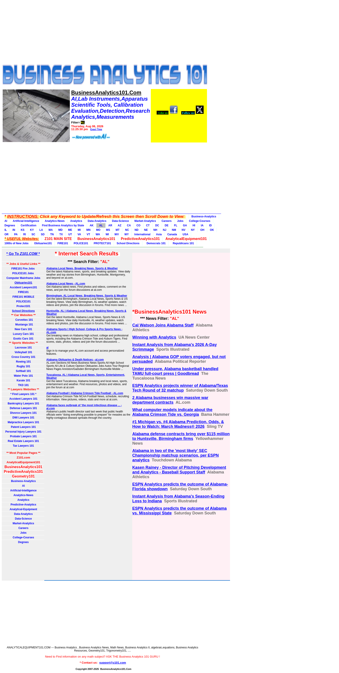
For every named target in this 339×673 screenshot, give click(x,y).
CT (148, 225)
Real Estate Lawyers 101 (23, 441)
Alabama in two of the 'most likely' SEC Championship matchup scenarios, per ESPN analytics (175, 455)
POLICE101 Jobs (23, 273)
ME (70, 229)
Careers (167, 221)
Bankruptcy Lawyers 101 (23, 403)
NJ (164, 229)
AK (92, 225)
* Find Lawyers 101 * (23, 394)
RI (24, 234)
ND (136, 229)
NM (174, 229)
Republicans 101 (182, 243)
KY (32, 229)
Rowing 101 (23, 361)
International (142, 234)
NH (155, 229)
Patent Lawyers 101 (23, 427)
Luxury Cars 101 (23, 333)
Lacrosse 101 (23, 347)
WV (117, 234)
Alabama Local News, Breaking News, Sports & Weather (82, 268)
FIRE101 (63, 243)
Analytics (76, 221)
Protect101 (23, 306)
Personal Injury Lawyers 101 (23, 431)
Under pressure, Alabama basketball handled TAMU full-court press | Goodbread (175, 371)
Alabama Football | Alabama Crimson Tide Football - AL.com (84, 393)
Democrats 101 (155, 243)
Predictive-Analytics (23, 504)
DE (166, 225)
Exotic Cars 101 (23, 338)
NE (146, 229)
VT (88, 234)
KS (23, 229)
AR (110, 225)
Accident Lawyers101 (23, 287)
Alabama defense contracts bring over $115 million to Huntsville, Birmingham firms (181, 436)
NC (127, 229)
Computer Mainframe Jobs (23, 278)
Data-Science (120, 221)
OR (6, 234)
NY (193, 229)
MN (88, 229)
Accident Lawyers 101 (23, 398)
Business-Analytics (204, 216)
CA (129, 225)
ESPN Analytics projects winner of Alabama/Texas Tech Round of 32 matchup (180, 388)
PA (16, 234)
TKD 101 (23, 385)
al (47, 347)
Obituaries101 (43, 243)
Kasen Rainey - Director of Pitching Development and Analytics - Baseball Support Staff (179, 469)
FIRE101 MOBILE (23, 296)
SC (33, 234)
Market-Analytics (145, 221)
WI (107, 234)
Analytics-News (55, 221)
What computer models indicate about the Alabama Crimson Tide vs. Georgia (172, 412)
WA (98, 234)
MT (117, 229)
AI (5, 221)
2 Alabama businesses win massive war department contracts (170, 400)
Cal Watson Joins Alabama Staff (163, 325)
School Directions (128, 243)
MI (79, 229)
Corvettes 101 (23, 319)
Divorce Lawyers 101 (23, 412)
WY (126, 234)
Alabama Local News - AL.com (65, 283)
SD (43, 234)
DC (157, 225)
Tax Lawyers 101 (23, 445)
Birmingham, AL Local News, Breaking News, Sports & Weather (86, 295)
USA (185, 234)
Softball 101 (23, 371)
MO (98, 229)
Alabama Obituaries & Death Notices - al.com (75, 359)
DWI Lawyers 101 (23, 417)
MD (60, 229)
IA (202, 225)
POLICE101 (81, 243)
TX (61, 234)
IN (14, 229)
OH (202, 229)
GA (185, 225)
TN (52, 234)
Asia (159, 234)
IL (5, 229)
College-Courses (199, 221)
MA (51, 229)
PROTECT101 (102, 243)
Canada (172, 234)
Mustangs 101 (23, 324)
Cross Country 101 (23, 357)
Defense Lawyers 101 (23, 408)
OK (212, 229)
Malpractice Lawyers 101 (23, 422)
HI (193, 225)
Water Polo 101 (23, 375)
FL (175, 225)
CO (138, 225)
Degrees (9, 225)
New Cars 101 (23, 329)
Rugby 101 (23, 366)
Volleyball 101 (23, 352)
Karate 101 (23, 380)
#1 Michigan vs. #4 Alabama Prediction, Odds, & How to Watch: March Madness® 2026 (178, 424)
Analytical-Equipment (23, 509)
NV (183, 229)
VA (79, 234)
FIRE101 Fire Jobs (23, 268)
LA (41, 229)
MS (108, 229)
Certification (28, 225)
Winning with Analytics (154, 337)
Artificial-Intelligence (26, 221)
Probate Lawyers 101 (23, 436)
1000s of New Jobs (16, 243)
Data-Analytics (97, 221)
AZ (119, 225)
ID (210, 225)
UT (70, 234)
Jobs (180, 221)
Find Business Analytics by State (63, 225)
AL (101, 225)
